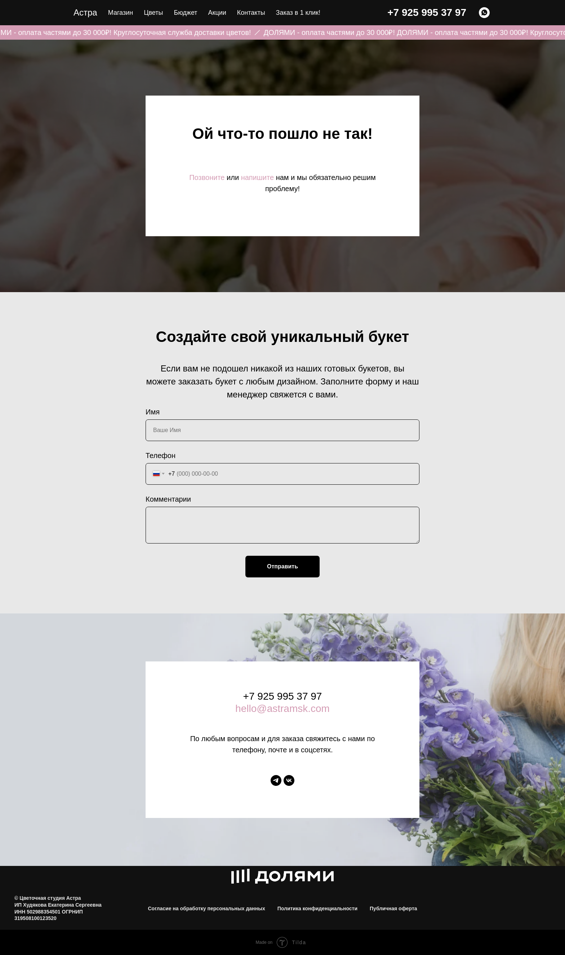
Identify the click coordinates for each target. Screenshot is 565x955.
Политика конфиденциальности (317, 908)
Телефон (160, 455)
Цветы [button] (153, 12)
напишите (257, 177)
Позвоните (206, 177)
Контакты (251, 12)
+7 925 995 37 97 (426, 12)
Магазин (120, 12)
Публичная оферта (393, 908)
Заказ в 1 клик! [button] (298, 12)
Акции (217, 12)
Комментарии (168, 499)
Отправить (282, 566)
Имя (153, 412)
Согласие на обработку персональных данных (206, 908)
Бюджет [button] (185, 12)
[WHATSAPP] (484, 12)
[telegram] (276, 780)
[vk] (289, 780)
